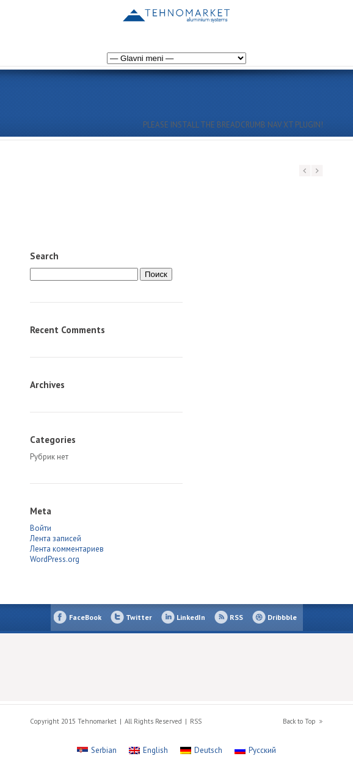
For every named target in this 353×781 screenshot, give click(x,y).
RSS (236, 617)
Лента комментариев (67, 549)
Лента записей (55, 538)
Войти (40, 528)
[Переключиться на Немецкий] (288, 20)
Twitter (139, 617)
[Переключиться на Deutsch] (201, 750)
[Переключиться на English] (148, 750)
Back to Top (299, 721)
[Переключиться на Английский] (300, 20)
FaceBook (85, 617)
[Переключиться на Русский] (255, 750)
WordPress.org (54, 559)
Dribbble (282, 617)
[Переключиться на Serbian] (97, 750)
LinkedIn (190, 617)
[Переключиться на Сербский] (312, 20)
